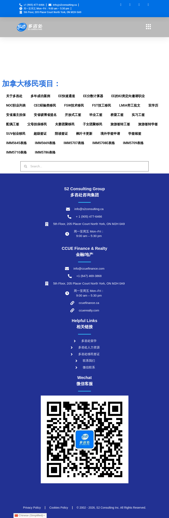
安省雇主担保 (16, 115)
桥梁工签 (117, 115)
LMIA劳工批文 (129, 105)
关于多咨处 (14, 96)
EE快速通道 (66, 96)
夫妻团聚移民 (65, 124)
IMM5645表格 (16, 143)
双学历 (153, 105)
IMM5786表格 (45, 152)
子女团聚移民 (92, 124)
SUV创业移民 (15, 134)
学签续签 (134, 134)
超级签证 (40, 134)
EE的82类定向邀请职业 (128, 96)
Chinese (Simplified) (29, 515)
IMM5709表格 (133, 143)
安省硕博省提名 (45, 115)
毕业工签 (95, 115)
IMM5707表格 (74, 143)
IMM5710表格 (16, 152)
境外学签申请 (110, 134)
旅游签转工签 (120, 124)
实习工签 (138, 115)
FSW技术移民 (74, 105)
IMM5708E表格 (103, 143)
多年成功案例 (40, 96)
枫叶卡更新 (84, 134)
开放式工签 (73, 115)
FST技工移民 (101, 105)
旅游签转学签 (148, 124)
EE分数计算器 (93, 96)
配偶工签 (12, 124)
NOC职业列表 (16, 105)
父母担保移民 (37, 124)
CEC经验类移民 (45, 105)
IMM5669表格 (45, 143)
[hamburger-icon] (148, 27)
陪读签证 (61, 134)
